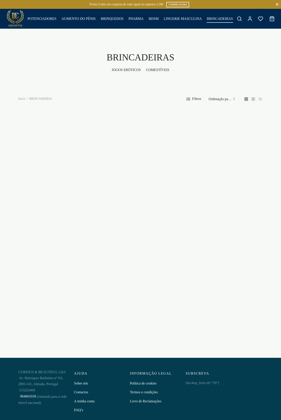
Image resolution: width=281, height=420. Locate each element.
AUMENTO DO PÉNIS (78, 19)
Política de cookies (143, 383)
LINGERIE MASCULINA (183, 19)
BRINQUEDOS (112, 19)
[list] (260, 99)
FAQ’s (78, 410)
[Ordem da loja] (222, 99)
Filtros (193, 99)
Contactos (81, 392)
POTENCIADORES (42, 19)
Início (22, 98)
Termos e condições (144, 392)
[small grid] (253, 99)
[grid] (246, 99)
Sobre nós (81, 383)
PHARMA (136, 19)
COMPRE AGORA (177, 4)
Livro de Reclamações (145, 401)
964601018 (27, 396)
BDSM (154, 19)
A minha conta (84, 401)
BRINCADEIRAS (220, 19)
